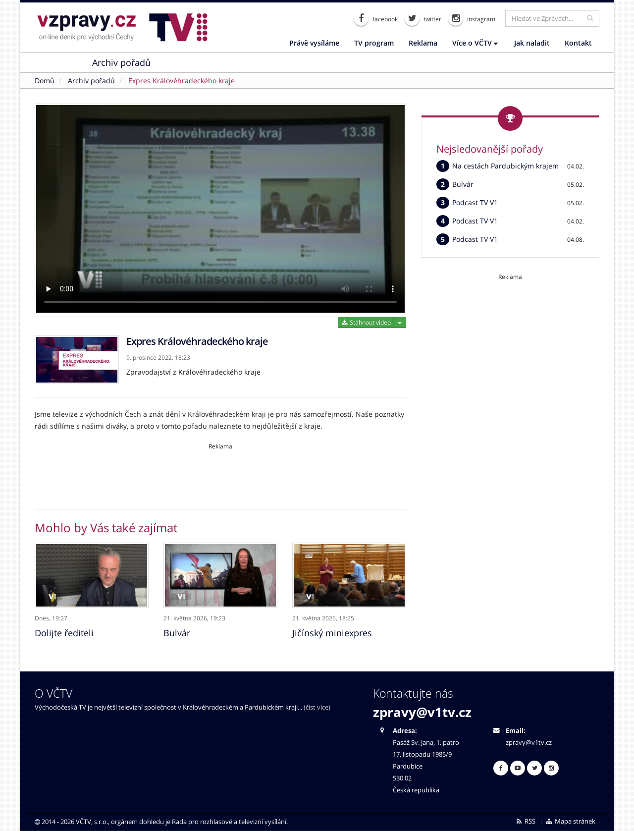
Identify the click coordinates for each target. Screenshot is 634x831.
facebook (376, 18)
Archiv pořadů (121, 62)
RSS (525, 819)
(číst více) (317, 705)
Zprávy (58, 62)
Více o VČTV (475, 43)
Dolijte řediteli (64, 631)
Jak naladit (532, 43)
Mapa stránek (570, 819)
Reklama (423, 43)
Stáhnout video (366, 322)
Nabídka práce (276, 62)
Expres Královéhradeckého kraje (181, 80)
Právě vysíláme (314, 43)
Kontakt (578, 43)
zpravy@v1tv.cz (422, 710)
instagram (471, 18)
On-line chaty (198, 62)
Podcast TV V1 (475, 202)
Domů (44, 80)
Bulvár (176, 631)
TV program (374, 43)
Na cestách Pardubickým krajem (505, 165)
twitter (423, 18)
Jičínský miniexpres (332, 631)
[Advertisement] (220, 472)
